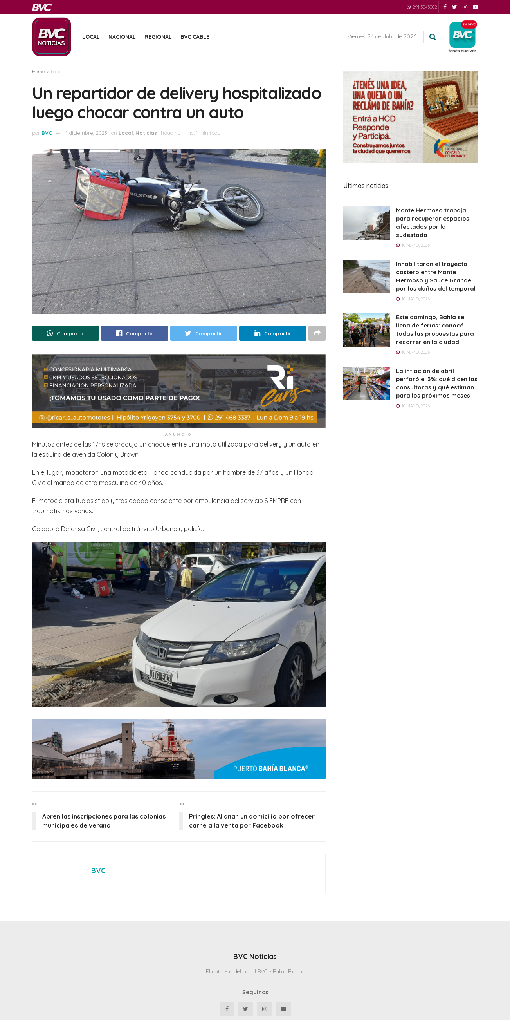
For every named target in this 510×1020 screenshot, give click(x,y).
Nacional (122, 36)
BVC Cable (194, 36)
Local (91, 36)
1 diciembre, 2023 (86, 133)
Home (38, 71)
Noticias (146, 133)
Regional (158, 36)
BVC (46, 133)
